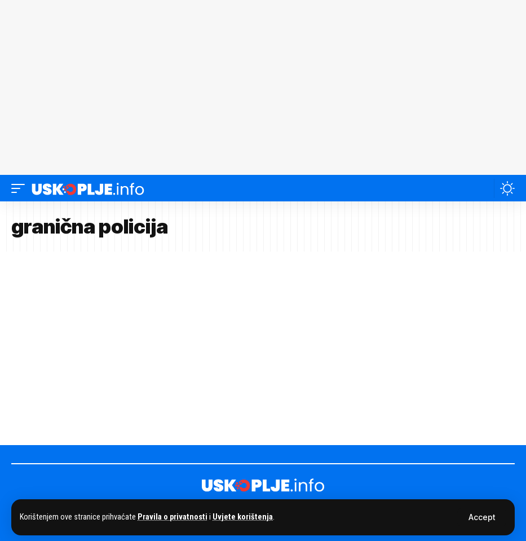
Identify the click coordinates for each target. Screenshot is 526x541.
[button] (481, 517)
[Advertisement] (263, 87)
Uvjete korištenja (243, 517)
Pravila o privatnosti (172, 517)
